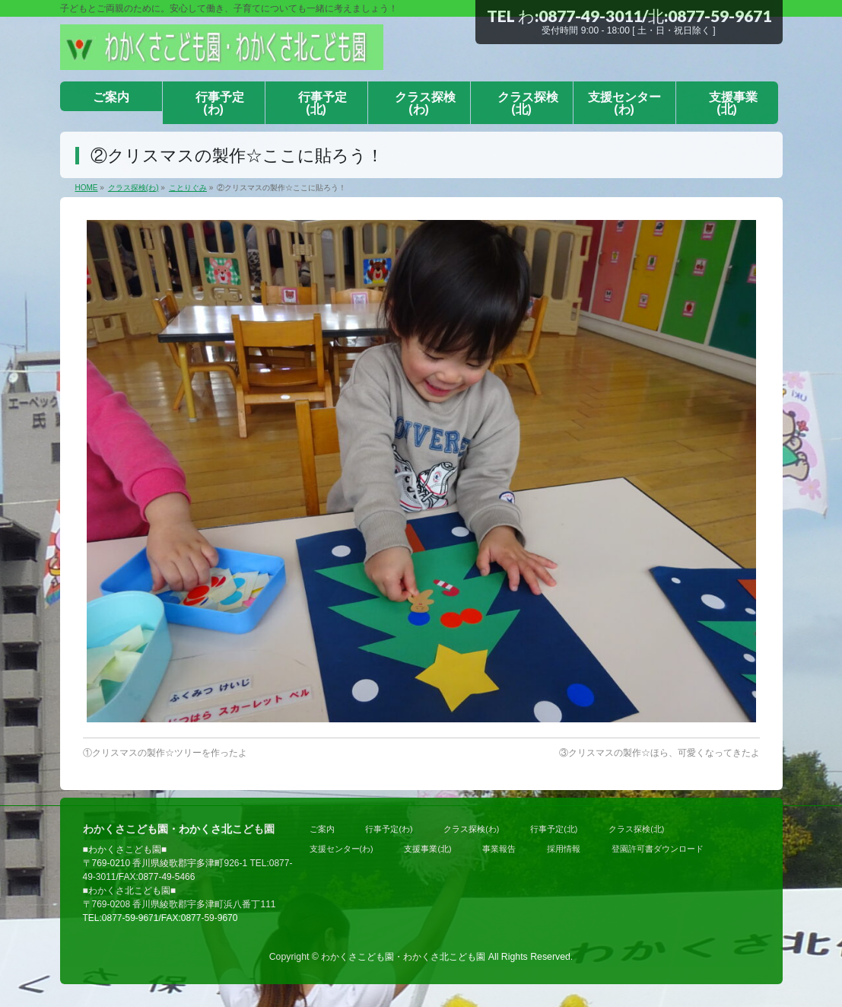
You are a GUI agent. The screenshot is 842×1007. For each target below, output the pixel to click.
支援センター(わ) (341, 848)
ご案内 (322, 828)
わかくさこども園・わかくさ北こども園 (403, 956)
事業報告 (499, 848)
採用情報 (563, 848)
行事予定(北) (553, 828)
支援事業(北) (427, 848)
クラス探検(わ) (471, 828)
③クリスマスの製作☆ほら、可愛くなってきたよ (659, 752)
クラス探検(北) (636, 828)
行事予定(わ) (388, 828)
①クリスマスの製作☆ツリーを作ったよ (165, 752)
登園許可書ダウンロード (658, 848)
